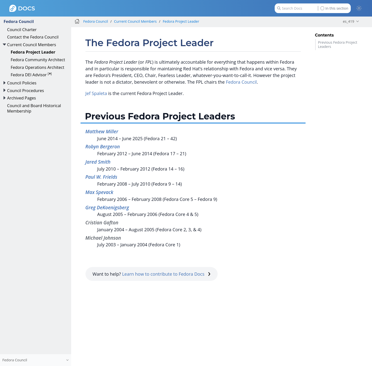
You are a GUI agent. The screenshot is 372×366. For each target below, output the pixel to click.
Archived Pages (21, 98)
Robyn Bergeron (102, 146)
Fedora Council (18, 21)
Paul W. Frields (101, 176)
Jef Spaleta (96, 93)
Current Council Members (31, 44)
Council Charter (22, 29)
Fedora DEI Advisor (31, 74)
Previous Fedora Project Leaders (337, 44)
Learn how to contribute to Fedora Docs (166, 274)
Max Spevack (99, 192)
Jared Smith (98, 161)
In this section (334, 8)
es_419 (348, 21)
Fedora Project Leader (33, 52)
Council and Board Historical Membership (34, 108)
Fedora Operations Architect (37, 67)
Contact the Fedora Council (33, 37)
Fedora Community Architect (38, 59)
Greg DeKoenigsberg (107, 207)
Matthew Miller (101, 131)
